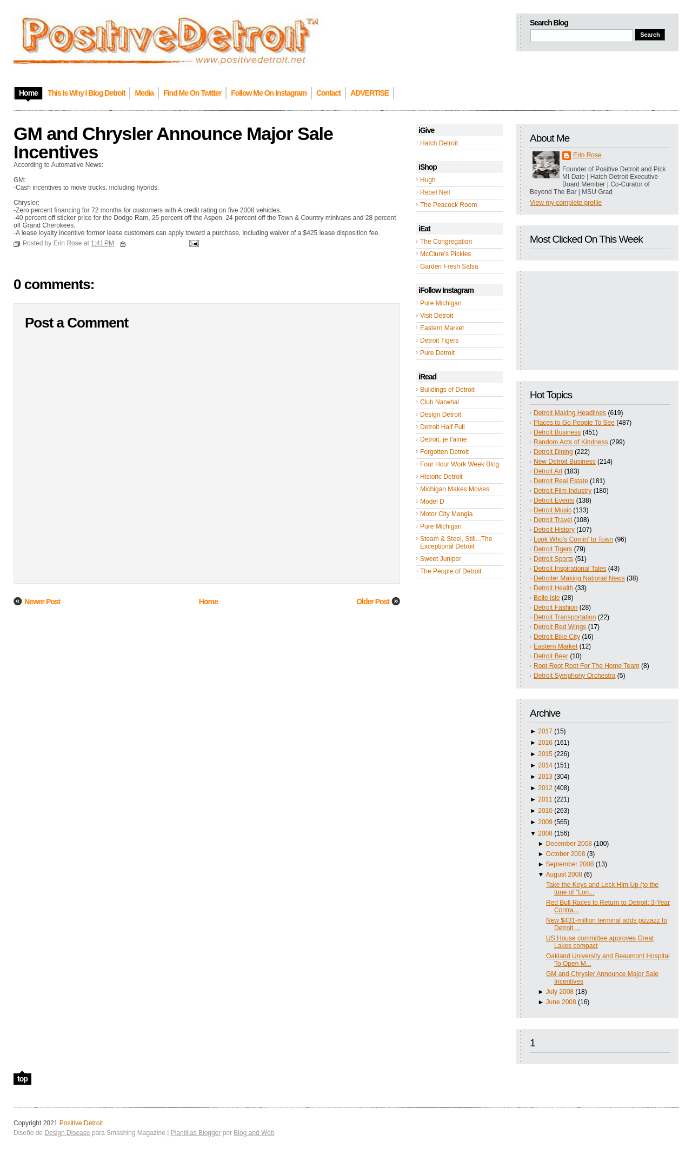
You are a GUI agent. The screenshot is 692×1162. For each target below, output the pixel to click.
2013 (545, 776)
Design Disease (67, 1133)
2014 (545, 765)
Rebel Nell (435, 192)
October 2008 (565, 854)
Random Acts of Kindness (571, 442)
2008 (545, 833)
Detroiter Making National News (579, 578)
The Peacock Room (448, 205)
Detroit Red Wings (560, 627)
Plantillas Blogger (196, 1133)
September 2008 (570, 864)
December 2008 (569, 843)
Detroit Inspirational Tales (570, 568)
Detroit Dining (553, 452)
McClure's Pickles (445, 254)
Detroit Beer (551, 656)
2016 (545, 742)
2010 (545, 810)
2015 (545, 754)
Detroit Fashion (555, 607)
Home (208, 601)
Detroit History (554, 529)
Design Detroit (440, 414)
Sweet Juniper (440, 559)
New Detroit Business (565, 461)
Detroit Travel (553, 520)
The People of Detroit (450, 571)
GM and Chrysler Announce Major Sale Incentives (173, 142)
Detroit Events (554, 500)
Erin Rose (587, 155)
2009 (545, 822)
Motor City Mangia (446, 514)
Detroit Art (548, 471)
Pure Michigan (441, 303)
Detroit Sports (553, 559)
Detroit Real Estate (561, 481)
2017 (545, 731)
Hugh (428, 180)
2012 (545, 788)
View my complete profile (566, 202)
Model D (432, 501)
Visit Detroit (436, 315)
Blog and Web (254, 1133)
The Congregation (446, 241)
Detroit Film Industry (562, 491)
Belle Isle (547, 598)
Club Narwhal (439, 402)
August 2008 (564, 874)
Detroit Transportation (565, 617)
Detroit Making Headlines (570, 413)
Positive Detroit (81, 1123)
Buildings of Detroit (447, 389)
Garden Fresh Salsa (449, 266)
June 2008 (561, 1002)
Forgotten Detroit (444, 452)
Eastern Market (442, 328)
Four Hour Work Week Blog (459, 464)
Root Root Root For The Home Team (587, 666)
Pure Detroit (437, 353)
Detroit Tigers (439, 340)
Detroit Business (557, 432)
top (22, 1078)
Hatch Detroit (439, 143)
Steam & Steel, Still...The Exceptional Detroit (456, 542)
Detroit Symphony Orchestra (574, 675)
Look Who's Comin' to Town (573, 539)
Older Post (372, 601)
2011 (545, 799)
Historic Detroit (441, 476)
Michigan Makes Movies (454, 489)
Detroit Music (552, 510)
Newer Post (42, 601)
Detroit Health (553, 588)
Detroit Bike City (557, 636)
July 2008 (560, 992)
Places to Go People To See (574, 422)
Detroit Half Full (442, 427)
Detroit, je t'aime (443, 439)
